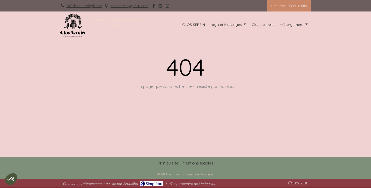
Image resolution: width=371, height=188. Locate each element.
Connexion (298, 182)
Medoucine (207, 183)
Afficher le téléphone (84, 5)
